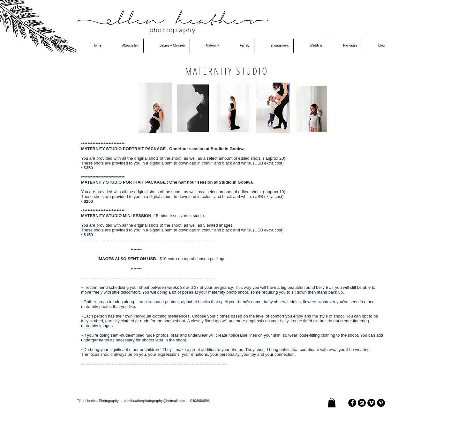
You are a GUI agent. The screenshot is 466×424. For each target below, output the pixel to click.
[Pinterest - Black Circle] (381, 403)
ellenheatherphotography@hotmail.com (154, 401)
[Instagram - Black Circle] (362, 403)
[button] (332, 402)
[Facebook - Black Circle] (352, 403)
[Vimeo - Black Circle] (371, 403)
